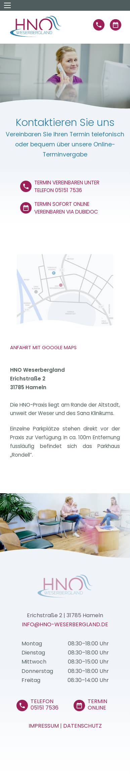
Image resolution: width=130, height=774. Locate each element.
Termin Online (97, 704)
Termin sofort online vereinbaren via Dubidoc (66, 207)
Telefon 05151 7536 (44, 704)
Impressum (44, 726)
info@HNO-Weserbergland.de (65, 624)
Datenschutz (82, 726)
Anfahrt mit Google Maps (43, 347)
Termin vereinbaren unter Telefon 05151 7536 (66, 185)
